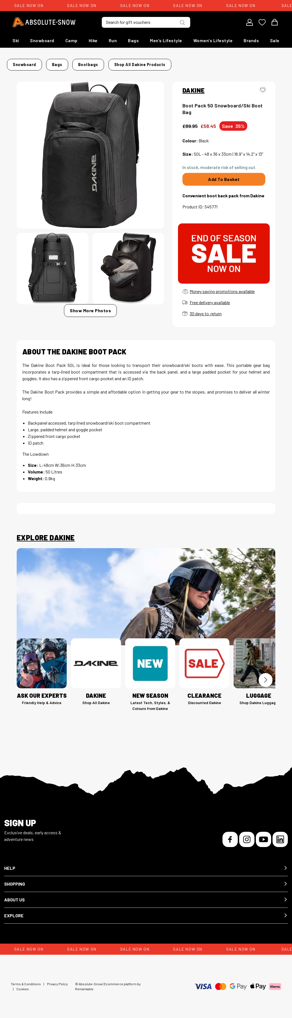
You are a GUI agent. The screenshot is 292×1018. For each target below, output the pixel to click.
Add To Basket (224, 175)
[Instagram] (246, 836)
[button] (146, 865)
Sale (274, 40)
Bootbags (93, 63)
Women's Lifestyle (213, 40)
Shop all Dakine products (233, 63)
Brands (251, 40)
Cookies (22, 985)
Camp (71, 40)
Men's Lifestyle (166, 40)
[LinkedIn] (280, 836)
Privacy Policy (57, 980)
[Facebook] (230, 836)
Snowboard (42, 40)
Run (113, 40)
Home (22, 63)
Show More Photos (90, 307)
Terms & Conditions (26, 980)
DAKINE (193, 86)
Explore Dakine (46, 534)
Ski (16, 40)
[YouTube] (263, 836)
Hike (93, 40)
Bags (133, 40)
